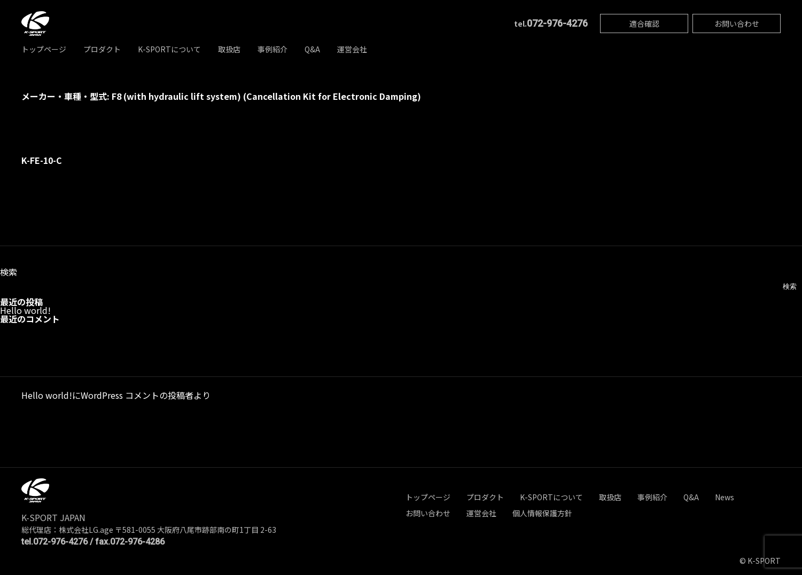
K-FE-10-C (41, 160)
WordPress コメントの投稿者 (137, 395)
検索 (8, 271)
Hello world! (25, 310)
